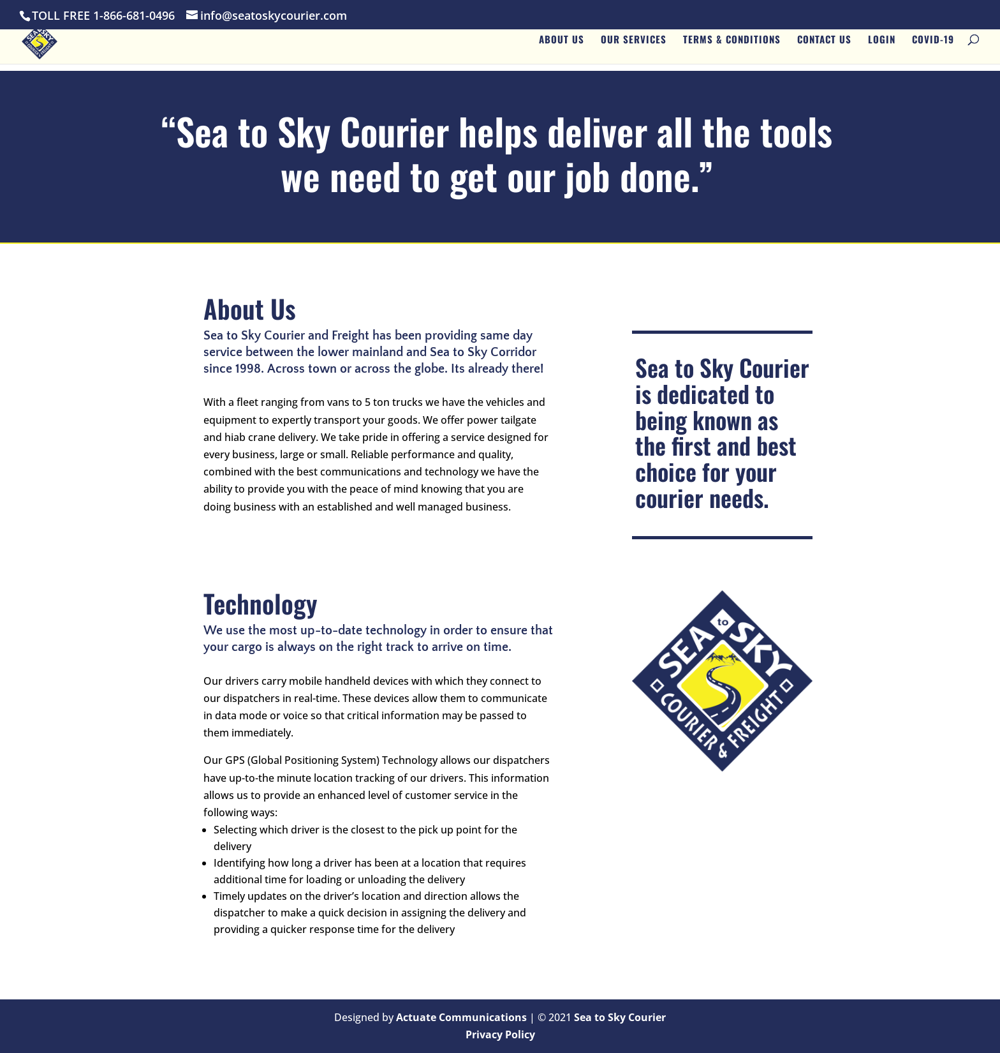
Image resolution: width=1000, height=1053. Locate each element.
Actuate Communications (461, 1017)
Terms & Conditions (732, 45)
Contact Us (824, 45)
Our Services (633, 45)
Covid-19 (933, 45)
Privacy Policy (500, 1034)
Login (881, 45)
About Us (561, 45)
